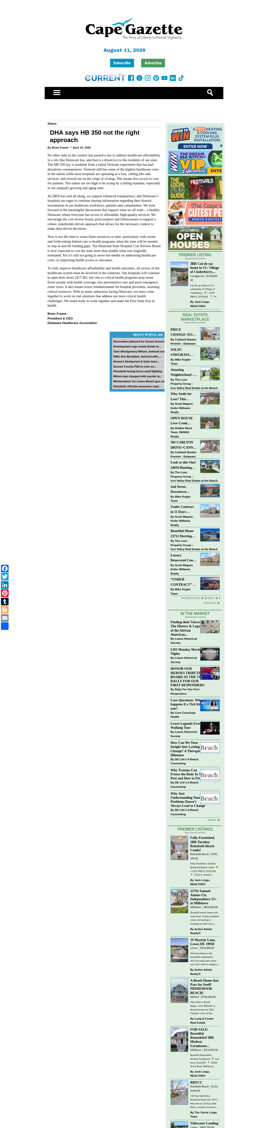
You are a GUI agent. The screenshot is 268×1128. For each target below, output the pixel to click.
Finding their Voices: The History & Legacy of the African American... (187, 628)
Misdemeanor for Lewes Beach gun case (140, 381)
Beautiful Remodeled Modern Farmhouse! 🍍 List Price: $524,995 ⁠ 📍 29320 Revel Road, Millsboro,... (204, 1061)
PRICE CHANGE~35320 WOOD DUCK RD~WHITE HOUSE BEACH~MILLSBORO (184, 332)
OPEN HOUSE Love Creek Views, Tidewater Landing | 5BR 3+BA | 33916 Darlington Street (183, 421)
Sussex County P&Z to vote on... (134, 366)
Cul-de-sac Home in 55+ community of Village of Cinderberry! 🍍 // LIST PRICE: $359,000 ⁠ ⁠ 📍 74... (204, 291)
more (212, 819)
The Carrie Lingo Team (203, 1114)
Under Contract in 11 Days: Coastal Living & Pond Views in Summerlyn (183, 510)
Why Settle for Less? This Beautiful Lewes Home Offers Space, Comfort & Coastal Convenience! (184, 397)
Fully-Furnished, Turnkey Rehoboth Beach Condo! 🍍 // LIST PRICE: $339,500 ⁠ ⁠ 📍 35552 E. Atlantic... (204, 869)
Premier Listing (195, 255)
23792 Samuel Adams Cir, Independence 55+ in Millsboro (203, 897)
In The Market (195, 614)
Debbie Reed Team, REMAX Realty (181, 432)
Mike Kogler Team (181, 361)
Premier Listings (195, 829)
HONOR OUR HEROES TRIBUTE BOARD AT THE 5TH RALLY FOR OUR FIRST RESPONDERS (187, 677)
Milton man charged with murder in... (137, 376)
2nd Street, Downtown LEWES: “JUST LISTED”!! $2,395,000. (183, 490)
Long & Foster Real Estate (201, 1020)
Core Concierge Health (183, 714)
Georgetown (197, 276)
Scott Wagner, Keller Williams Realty (182, 408)
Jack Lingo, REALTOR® (200, 304)
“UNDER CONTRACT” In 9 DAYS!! (183, 582)
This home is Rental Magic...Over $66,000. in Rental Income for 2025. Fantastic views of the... (202, 1008)
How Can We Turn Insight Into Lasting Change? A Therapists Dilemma (187, 749)
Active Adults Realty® (201, 931)
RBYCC (196, 1082)
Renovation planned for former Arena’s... (140, 341)
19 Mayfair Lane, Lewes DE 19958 (202, 942)
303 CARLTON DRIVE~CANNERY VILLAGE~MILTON (184, 445)
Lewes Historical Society (184, 640)
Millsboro (195, 907)
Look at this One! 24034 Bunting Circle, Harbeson (183, 465)
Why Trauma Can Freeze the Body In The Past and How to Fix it (187, 774)
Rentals (210, 602)
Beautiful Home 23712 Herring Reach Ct (182, 534)
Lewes (194, 948)
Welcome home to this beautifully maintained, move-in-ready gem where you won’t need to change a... (204, 959)
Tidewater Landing (204, 1123)
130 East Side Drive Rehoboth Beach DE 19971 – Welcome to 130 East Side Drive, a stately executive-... (204, 1101)
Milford (194, 997)
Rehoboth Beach (199, 854)
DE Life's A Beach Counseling (184, 761)
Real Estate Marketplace (195, 317)
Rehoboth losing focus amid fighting (137, 371)
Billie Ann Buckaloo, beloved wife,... (137, 356)
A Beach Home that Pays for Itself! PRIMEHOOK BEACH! (204, 987)
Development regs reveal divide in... (137, 346)
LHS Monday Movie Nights (185, 651)
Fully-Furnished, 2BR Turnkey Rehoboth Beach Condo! (202, 844)
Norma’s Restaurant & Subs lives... (136, 361)
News (210, 598)
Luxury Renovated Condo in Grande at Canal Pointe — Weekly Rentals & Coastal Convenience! (184, 558)
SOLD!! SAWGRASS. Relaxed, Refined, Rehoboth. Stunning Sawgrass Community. (183, 352)
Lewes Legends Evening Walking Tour (188, 725)
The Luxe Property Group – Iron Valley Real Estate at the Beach (194, 383)
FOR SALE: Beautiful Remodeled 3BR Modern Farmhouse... (202, 1037)
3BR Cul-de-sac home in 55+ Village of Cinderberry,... (204, 268)
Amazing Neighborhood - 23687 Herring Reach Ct (182, 373)
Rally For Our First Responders (185, 691)
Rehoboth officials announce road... (137, 386)
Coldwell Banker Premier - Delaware (184, 341)
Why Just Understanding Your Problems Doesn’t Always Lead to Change (188, 800)
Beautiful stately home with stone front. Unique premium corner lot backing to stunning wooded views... (204, 918)
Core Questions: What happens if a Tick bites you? (187, 704)
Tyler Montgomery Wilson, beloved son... (140, 351)
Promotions (190, 598)
